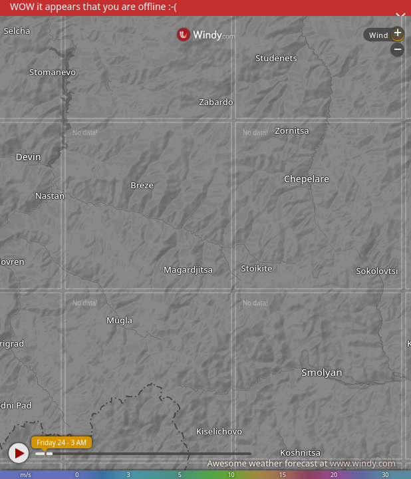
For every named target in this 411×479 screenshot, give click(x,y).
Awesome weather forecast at (301, 463)
